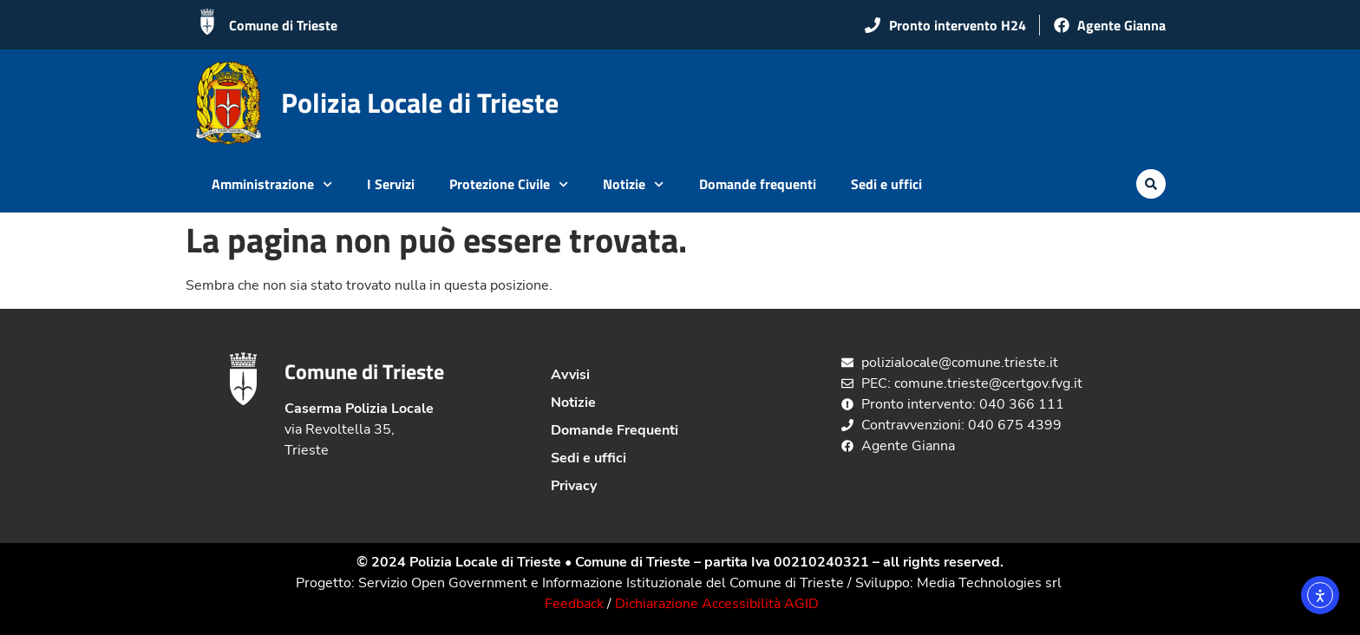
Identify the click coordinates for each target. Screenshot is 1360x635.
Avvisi (570, 374)
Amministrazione (272, 184)
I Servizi (391, 183)
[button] (1151, 184)
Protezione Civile (508, 184)
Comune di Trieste (283, 25)
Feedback (574, 603)
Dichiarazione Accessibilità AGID (717, 603)
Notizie (633, 184)
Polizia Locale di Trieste (420, 102)
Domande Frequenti (614, 430)
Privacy (574, 485)
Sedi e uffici (886, 183)
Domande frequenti (757, 183)
